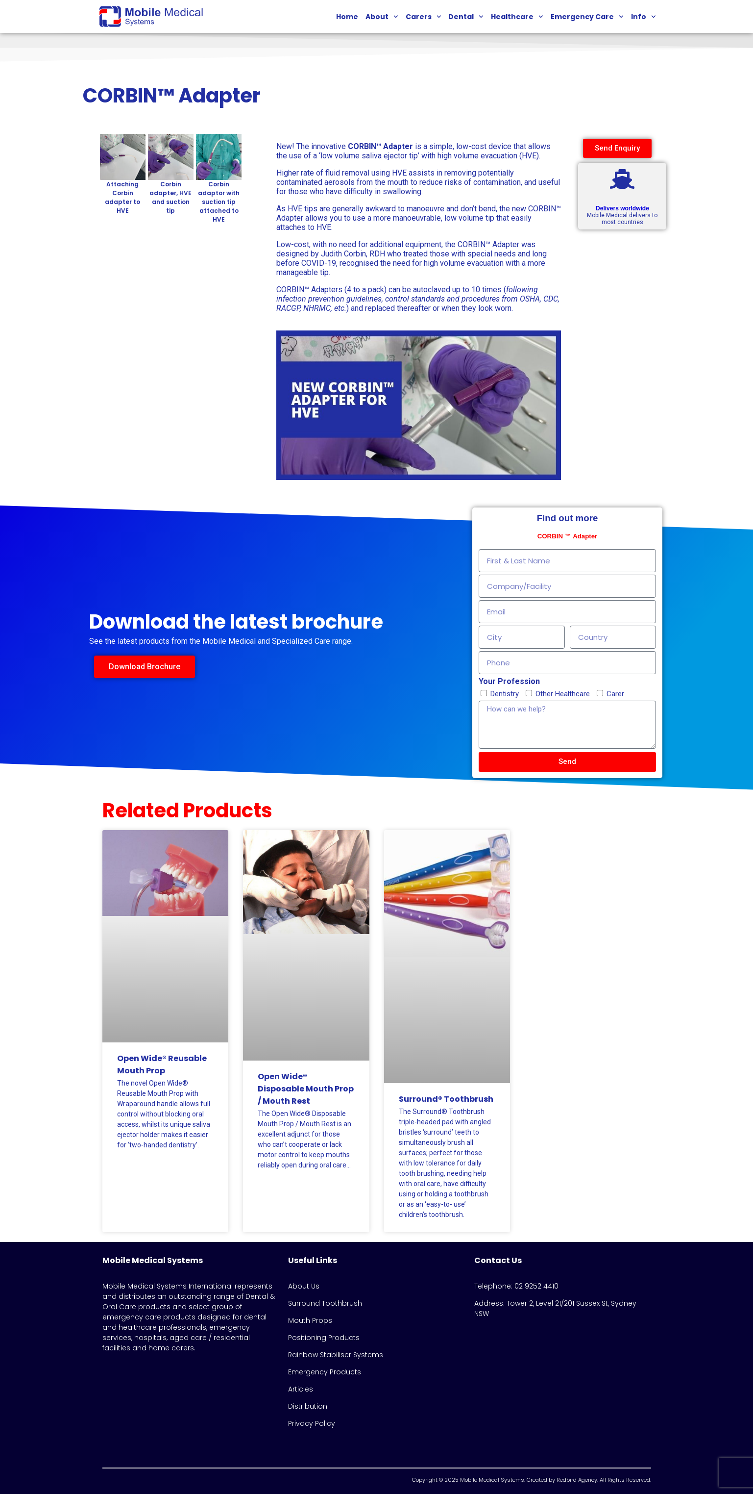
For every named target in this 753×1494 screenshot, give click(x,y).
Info (643, 16)
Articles (300, 1389)
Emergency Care (587, 16)
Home (347, 17)
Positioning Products (324, 1337)
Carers (423, 16)
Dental (466, 16)
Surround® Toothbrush (446, 1099)
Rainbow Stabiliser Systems (335, 1355)
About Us (303, 1286)
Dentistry (504, 693)
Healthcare (517, 16)
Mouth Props (310, 1320)
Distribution (307, 1406)
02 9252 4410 (536, 1286)
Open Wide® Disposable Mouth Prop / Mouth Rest (306, 1089)
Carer (615, 693)
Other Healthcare (562, 693)
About (381, 16)
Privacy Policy (311, 1423)
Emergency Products (324, 1372)
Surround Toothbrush (325, 1303)
